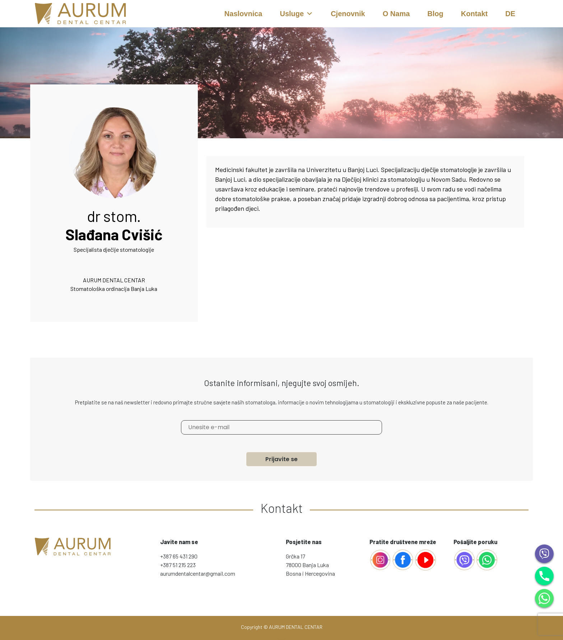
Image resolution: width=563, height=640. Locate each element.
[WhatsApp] (544, 597)
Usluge (296, 13)
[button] (309, 13)
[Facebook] (380, 559)
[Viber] (544, 552)
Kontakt (474, 14)
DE (510, 14)
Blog (435, 14)
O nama (396, 14)
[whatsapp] (487, 559)
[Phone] (544, 575)
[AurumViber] (464, 559)
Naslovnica (243, 14)
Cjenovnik (348, 14)
